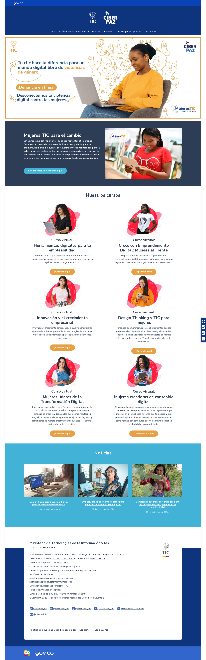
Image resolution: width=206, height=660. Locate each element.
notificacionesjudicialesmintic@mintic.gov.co (51, 578)
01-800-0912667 (60, 562)
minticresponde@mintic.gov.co (65, 566)
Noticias (96, 31)
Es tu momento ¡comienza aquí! (45, 170)
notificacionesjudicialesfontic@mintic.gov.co (50, 581)
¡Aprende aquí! (62, 271)
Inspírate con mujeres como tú (74, 31)
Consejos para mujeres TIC (129, 31)
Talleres (108, 31)
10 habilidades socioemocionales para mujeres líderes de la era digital (103, 503)
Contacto (84, 629)
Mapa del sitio (100, 629)
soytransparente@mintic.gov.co (80, 570)
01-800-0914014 (99, 558)
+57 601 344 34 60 (63, 558)
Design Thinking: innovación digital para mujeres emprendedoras (48, 503)
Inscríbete (151, 31)
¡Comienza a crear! (144, 433)
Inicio (52, 31)
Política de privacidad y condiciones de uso (53, 629)
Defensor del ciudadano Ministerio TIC (48, 585)
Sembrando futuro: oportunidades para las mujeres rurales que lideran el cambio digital (157, 504)
